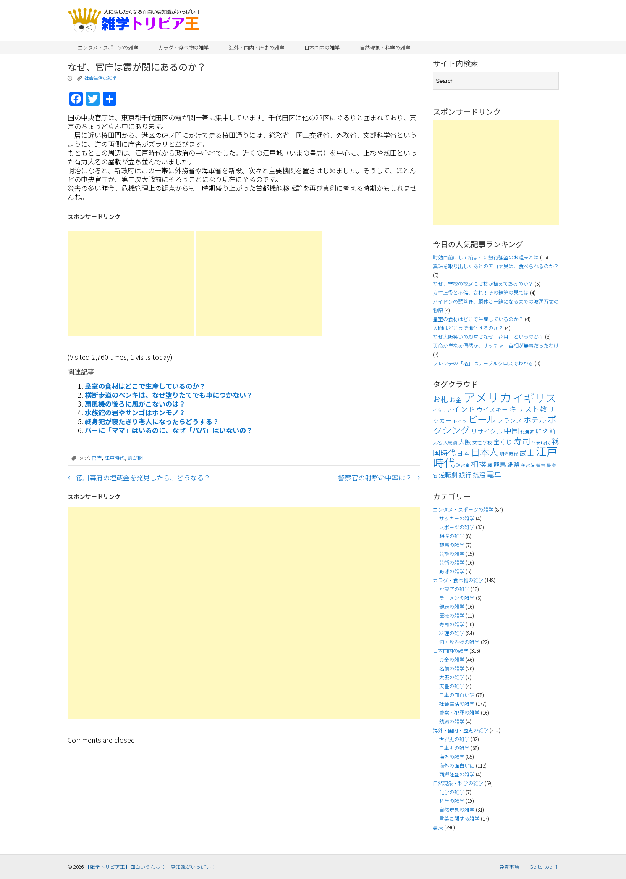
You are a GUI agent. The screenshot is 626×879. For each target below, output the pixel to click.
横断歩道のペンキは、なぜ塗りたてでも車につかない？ (169, 395)
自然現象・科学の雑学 (385, 47)
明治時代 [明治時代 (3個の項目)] (509, 454)
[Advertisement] (131, 283)
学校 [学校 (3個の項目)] (487, 442)
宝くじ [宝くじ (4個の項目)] (502, 441)
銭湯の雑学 (451, 721)
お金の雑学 (451, 659)
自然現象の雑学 (456, 809)
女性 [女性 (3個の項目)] (477, 442)
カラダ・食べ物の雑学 (183, 47)
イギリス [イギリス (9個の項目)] (534, 398)
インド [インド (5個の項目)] (464, 409)
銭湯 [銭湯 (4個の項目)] (479, 474)
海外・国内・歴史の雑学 (256, 47)
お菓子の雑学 (454, 588)
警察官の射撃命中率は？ (379, 477)
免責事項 (509, 866)
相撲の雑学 (451, 535)
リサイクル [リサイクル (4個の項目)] (487, 431)
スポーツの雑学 (456, 527)
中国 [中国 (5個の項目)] (511, 430)
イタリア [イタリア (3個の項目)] (442, 410)
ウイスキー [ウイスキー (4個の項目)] (492, 409)
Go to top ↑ (544, 866)
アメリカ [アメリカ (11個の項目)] (487, 397)
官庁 (97, 457)
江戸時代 (115, 457)
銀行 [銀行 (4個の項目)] (465, 474)
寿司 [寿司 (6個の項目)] (521, 440)
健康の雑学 (451, 606)
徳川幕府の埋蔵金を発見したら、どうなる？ (139, 477)
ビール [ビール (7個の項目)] (482, 418)
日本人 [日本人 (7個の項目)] (484, 451)
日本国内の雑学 (322, 47)
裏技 (438, 827)
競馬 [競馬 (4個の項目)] (499, 464)
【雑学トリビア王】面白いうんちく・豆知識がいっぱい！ (150, 866)
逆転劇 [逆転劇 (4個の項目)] (448, 474)
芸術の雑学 (451, 562)
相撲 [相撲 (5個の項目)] (478, 464)
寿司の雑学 (451, 624)
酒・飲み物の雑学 (459, 641)
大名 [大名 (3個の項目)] (437, 442)
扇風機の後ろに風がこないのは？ (135, 404)
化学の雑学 (451, 791)
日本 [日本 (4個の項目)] (463, 453)
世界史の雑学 (454, 738)
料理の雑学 (451, 632)
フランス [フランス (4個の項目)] (509, 420)
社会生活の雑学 (100, 77)
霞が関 (135, 457)
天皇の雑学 (451, 685)
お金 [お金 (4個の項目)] (455, 399)
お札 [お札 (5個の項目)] (440, 399)
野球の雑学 (451, 571)
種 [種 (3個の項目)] (489, 465)
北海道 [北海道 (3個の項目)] (527, 432)
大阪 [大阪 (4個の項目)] (464, 441)
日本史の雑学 (454, 747)
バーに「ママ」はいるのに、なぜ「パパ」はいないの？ (169, 430)
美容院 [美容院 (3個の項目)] (528, 465)
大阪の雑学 (451, 677)
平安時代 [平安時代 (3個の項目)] (541, 442)
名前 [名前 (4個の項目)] (549, 431)
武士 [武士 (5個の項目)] (526, 452)
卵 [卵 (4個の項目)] (538, 431)
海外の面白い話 (456, 765)
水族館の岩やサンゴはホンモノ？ (135, 412)
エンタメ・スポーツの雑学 (108, 47)
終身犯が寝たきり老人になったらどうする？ (152, 421)
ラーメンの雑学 (456, 597)
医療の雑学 (451, 615)
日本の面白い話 (456, 694)
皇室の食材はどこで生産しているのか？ (145, 386)
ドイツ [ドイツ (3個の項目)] (460, 421)
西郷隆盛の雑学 (456, 774)
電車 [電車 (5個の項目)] (494, 474)
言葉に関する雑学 (459, 818)
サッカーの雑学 (456, 518)
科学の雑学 (451, 800)
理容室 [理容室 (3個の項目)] (463, 465)
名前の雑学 (451, 668)
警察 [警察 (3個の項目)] (540, 465)
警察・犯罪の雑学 (459, 712)
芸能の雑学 (451, 553)
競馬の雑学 (451, 544)
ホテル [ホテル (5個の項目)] (535, 419)
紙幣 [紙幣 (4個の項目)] (513, 464)
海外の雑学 (451, 756)
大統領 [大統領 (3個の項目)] (450, 442)
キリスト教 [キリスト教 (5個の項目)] (528, 409)
